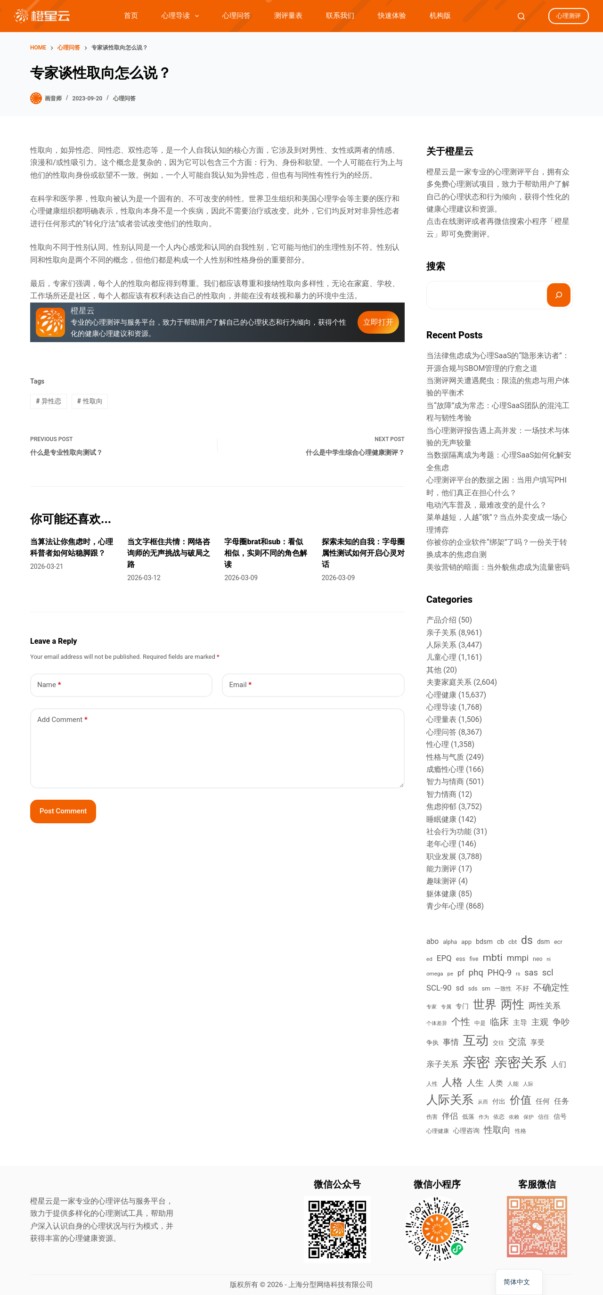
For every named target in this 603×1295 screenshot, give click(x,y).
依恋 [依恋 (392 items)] (499, 1117)
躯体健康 (441, 893)
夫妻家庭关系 (449, 682)
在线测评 (456, 221)
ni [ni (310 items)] (548, 959)
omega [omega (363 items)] (434, 973)
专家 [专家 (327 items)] (431, 1007)
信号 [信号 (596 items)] (560, 1117)
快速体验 (392, 15)
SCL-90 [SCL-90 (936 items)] (439, 987)
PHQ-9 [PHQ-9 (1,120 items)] (500, 972)
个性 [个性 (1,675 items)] (460, 1021)
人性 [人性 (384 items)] (432, 1084)
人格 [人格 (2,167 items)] (452, 1082)
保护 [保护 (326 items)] (528, 1117)
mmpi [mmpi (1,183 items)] (518, 958)
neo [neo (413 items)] (537, 959)
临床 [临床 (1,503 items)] (499, 1021)
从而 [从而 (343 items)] (483, 1102)
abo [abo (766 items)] (432, 941)
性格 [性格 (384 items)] (520, 1131)
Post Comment (63, 811)
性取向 (90, 401)
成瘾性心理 (445, 769)
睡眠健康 (441, 819)
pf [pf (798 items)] (460, 972)
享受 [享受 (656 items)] (537, 1042)
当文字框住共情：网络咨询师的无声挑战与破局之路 (168, 553)
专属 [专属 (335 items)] (446, 1007)
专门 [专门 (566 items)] (462, 1006)
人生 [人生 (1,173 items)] (475, 1083)
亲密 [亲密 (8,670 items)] (476, 1062)
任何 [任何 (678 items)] (543, 1101)
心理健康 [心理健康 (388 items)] (437, 1131)
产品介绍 (441, 619)
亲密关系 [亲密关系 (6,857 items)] (520, 1062)
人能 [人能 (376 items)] (513, 1084)
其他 (433, 669)
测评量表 (288, 15)
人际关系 (441, 644)
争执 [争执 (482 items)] (432, 1042)
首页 (131, 15)
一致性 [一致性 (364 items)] (503, 988)
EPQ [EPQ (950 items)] (444, 958)
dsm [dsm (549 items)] (543, 941)
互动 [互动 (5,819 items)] (476, 1040)
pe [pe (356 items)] (450, 973)
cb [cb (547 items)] (500, 941)
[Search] (521, 16)
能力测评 (441, 868)
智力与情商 (445, 781)
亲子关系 (441, 632)
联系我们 (340, 15)
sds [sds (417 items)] (473, 988)
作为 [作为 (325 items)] (484, 1117)
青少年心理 (445, 906)
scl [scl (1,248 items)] (548, 972)
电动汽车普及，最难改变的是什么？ (486, 504)
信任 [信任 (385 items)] (543, 1117)
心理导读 (182, 16)
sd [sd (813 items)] (460, 988)
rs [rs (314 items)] (518, 974)
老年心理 (441, 843)
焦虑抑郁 (441, 806)
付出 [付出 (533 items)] (498, 1101)
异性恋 (48, 401)
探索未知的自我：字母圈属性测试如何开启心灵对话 (363, 553)
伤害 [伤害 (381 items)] (432, 1117)
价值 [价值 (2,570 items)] (520, 1100)
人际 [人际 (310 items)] (528, 1084)
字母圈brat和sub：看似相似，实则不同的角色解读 (265, 553)
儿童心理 (441, 657)
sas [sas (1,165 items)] (531, 972)
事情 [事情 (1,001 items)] (451, 1042)
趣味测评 (441, 881)
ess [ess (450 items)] (460, 958)
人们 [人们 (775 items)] (558, 1064)
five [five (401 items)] (474, 959)
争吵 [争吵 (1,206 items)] (561, 1022)
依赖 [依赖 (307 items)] (514, 1117)
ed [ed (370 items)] (429, 959)
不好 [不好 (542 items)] (522, 988)
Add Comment (62, 720)
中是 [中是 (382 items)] (480, 1023)
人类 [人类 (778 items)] (495, 1083)
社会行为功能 (449, 831)
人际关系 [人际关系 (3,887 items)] (449, 1099)
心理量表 (441, 719)
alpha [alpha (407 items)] (450, 942)
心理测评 (568, 15)
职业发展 (441, 856)
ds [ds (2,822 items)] (527, 940)
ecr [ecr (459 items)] (558, 941)
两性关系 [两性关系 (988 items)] (545, 1005)
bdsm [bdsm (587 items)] (484, 941)
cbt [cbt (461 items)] (512, 941)
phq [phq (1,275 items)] (475, 972)
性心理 (437, 744)
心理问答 (236, 15)
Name (49, 685)
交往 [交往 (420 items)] (498, 1043)
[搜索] (558, 295)
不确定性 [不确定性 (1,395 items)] (551, 987)
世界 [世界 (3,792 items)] (485, 1004)
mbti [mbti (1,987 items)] (492, 957)
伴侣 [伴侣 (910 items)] (450, 1116)
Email (240, 685)
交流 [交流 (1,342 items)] (517, 1041)
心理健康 (441, 694)
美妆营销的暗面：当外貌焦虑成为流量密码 (498, 567)
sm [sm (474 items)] (486, 988)
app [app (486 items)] (466, 941)
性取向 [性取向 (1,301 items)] (497, 1130)
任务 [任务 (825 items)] (561, 1101)
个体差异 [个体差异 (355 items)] (436, 1023)
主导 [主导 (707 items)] (520, 1022)
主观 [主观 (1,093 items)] (539, 1022)
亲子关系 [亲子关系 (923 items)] (442, 1064)
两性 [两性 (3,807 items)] (512, 1004)
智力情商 (441, 794)
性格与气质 (445, 757)
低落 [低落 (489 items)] (468, 1116)
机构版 (440, 15)
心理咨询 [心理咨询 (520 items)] (466, 1130)
